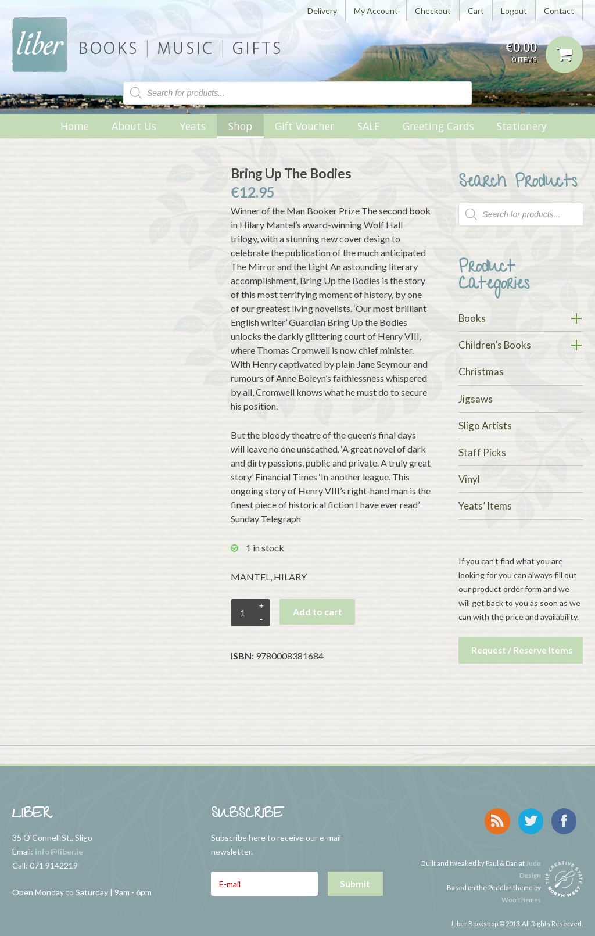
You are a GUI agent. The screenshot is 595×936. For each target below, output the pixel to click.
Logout (514, 11)
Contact (559, 11)
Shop (240, 126)
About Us (134, 126)
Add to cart (317, 611)
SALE (368, 126)
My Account (376, 11)
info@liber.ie (59, 848)
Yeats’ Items (485, 506)
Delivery (322, 11)
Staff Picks (482, 452)
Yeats (193, 126)
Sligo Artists (485, 425)
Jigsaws (475, 399)
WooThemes (521, 890)
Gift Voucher (304, 126)
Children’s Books (494, 345)
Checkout (433, 11)
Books (472, 318)
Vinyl (469, 479)
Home (74, 126)
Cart (476, 11)
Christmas (481, 371)
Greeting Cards (438, 126)
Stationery (522, 126)
